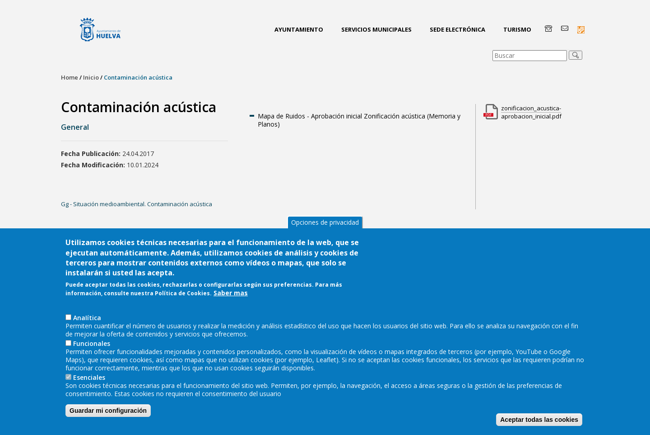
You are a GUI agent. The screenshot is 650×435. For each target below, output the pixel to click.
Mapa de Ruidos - (284, 116)
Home (69, 77)
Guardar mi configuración (108, 420)
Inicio (91, 77)
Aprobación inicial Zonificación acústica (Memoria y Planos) (359, 120)
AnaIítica (87, 327)
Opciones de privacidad (325, 232)
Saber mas (231, 302)
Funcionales (91, 353)
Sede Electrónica (457, 29)
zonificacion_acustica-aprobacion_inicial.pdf (531, 112)
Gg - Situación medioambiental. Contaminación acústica (136, 204)
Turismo (517, 29)
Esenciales (89, 387)
